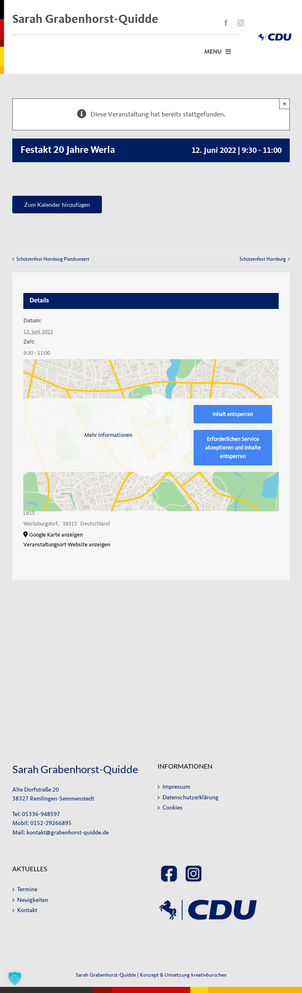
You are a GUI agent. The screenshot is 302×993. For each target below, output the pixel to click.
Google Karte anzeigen (56, 534)
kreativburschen (209, 975)
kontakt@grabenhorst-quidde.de (68, 832)
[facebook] (226, 23)
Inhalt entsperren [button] (232, 414)
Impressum (176, 786)
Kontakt (27, 910)
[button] (14, 978)
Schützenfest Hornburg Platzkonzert (52, 259)
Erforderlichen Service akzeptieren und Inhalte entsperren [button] (233, 448)
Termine (27, 889)
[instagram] (240, 23)
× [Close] (284, 103)
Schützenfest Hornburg (262, 259)
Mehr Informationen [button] (109, 435)
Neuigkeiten (32, 900)
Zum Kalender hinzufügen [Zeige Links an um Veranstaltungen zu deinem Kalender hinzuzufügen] (57, 204)
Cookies (172, 807)
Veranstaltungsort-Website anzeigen (66, 544)
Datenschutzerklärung (190, 797)
